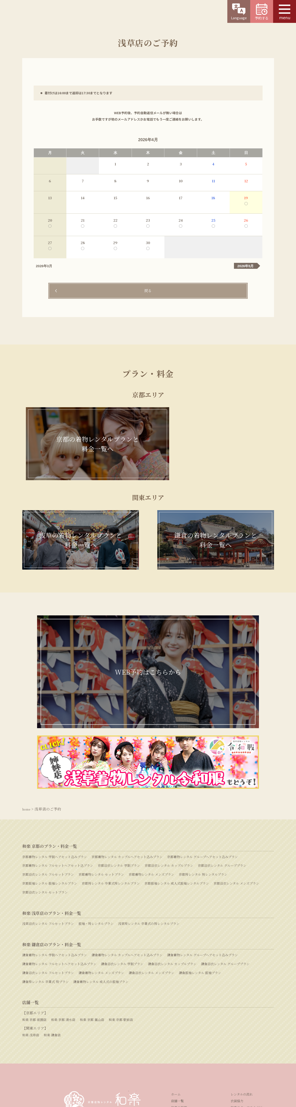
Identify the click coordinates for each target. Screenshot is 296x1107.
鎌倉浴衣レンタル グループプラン (225, 872)
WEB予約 (58, 1044)
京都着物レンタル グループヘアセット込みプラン (202, 765)
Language (238, 11)
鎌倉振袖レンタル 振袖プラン (200, 881)
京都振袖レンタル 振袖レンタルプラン (49, 791)
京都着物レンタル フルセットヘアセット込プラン (57, 774)
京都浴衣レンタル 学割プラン (119, 774)
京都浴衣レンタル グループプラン (222, 774)
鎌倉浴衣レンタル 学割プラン (122, 872)
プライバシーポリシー (184, 1071)
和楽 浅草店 (30, 943)
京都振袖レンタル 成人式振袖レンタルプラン (176, 791)
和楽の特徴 (179, 1015)
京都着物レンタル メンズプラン (151, 783)
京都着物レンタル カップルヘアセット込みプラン (127, 765)
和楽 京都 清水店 (63, 928)
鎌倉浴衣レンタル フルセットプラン (48, 881)
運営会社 (102, 1071)
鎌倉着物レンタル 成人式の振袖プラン (100, 890)
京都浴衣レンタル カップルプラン (169, 774)
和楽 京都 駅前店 (121, 928)
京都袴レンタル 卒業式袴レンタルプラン (111, 791)
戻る (148, 291)
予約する (261, 11)
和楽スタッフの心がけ (247, 1015)
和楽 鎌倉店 (52, 943)
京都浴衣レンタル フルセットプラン (48, 783)
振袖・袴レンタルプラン (96, 832)
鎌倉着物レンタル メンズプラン (101, 881)
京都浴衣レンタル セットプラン (45, 800)
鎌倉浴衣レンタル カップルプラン (172, 872)
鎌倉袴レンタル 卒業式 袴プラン (45, 890)
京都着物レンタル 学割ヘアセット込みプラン (54, 765)
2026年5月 (245, 266)
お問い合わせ (140, 1043)
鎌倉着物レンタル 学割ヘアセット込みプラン (54, 863)
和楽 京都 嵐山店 (92, 928)
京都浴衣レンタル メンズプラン (236, 791)
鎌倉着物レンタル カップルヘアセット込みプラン (127, 863)
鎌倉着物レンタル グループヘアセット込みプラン (202, 863)
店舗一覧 (177, 1009)
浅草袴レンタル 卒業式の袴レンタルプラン (148, 832)
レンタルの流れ (242, 1002)
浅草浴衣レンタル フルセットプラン (48, 832)
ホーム (176, 1002)
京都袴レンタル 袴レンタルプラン (203, 783)
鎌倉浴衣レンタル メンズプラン (151, 881)
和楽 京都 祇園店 (34, 928)
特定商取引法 (149, 1071)
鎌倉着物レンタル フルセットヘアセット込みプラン (59, 872)
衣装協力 (237, 1009)
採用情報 (124, 1071)
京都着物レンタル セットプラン (101, 783)
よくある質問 (220, 1044)
